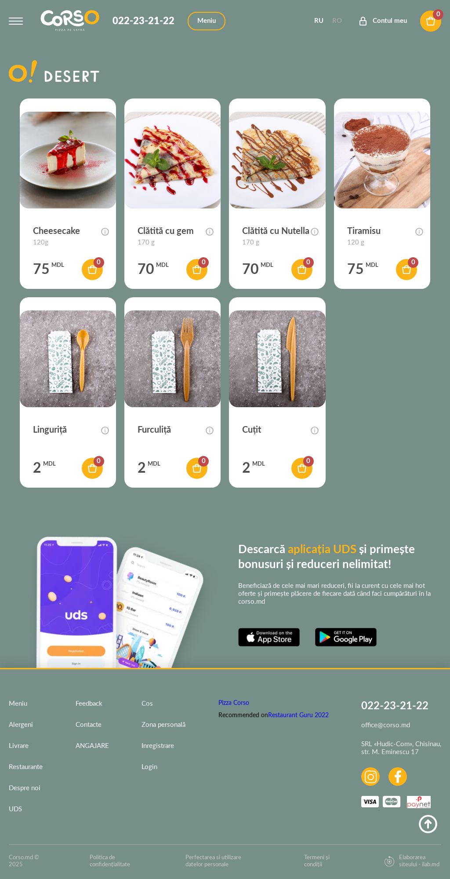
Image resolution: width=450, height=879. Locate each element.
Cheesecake (56, 231)
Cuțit (251, 430)
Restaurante (26, 767)
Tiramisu (364, 231)
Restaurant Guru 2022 (298, 715)
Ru (318, 21)
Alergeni (21, 725)
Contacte (89, 725)
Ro (337, 21)
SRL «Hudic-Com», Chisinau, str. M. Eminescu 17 (401, 748)
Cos (147, 703)
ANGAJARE (92, 746)
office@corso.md (385, 725)
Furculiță (154, 430)
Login (149, 767)
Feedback (89, 703)
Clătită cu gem (166, 231)
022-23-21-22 (143, 21)
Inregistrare (158, 746)
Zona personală (163, 725)
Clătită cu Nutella (275, 231)
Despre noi (24, 788)
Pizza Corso (233, 703)
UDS (15, 809)
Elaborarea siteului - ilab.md (411, 861)
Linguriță (50, 430)
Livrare (19, 746)
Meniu (18, 703)
